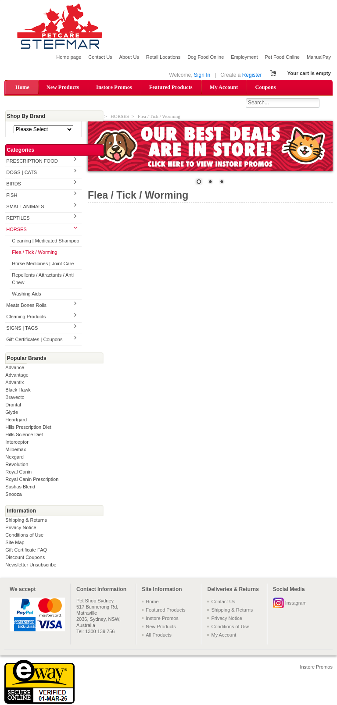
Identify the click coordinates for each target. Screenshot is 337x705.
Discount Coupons (25, 557)
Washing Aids (26, 294)
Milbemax (15, 449)
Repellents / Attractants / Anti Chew (43, 279)
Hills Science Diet (24, 435)
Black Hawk (17, 390)
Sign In (202, 75)
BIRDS (13, 184)
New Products (63, 87)
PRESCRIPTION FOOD (31, 161)
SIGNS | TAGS (22, 328)
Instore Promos (114, 87)
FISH (11, 196)
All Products (159, 635)
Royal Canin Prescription (31, 479)
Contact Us (100, 57)
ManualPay (319, 57)
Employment (244, 57)
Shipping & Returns (26, 520)
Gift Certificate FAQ (26, 550)
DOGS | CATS (21, 173)
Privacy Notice (20, 528)
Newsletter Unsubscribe (30, 565)
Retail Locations (163, 57)
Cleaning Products (26, 317)
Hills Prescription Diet (28, 427)
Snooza (13, 494)
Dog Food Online (205, 57)
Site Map (14, 542)
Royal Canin (18, 472)
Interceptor (17, 442)
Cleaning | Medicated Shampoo (45, 241)
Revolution (16, 464)
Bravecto (14, 397)
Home (22, 87)
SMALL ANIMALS (25, 207)
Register (252, 75)
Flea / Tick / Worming (34, 253)
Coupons (265, 87)
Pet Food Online (282, 57)
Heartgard (16, 420)
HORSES (16, 230)
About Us (129, 57)
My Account (224, 87)
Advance (14, 367)
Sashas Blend (20, 487)
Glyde (11, 412)
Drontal (13, 405)
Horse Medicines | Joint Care (43, 264)
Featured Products (171, 87)
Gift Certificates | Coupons (34, 339)
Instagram (296, 603)
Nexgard (14, 457)
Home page (68, 57)
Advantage (17, 375)
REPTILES (17, 218)
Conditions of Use (24, 535)
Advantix (14, 382)
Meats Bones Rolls (26, 305)
